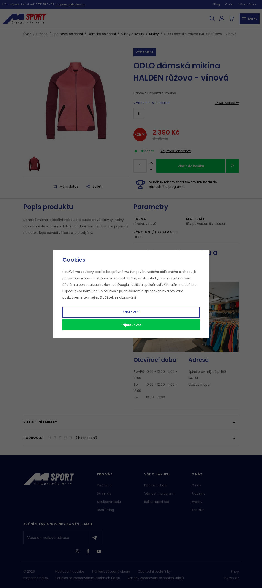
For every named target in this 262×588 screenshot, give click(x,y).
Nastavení (131, 312)
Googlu (123, 284)
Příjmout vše (131, 325)
